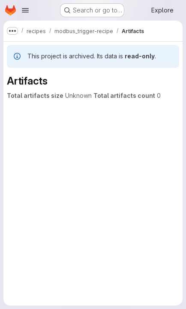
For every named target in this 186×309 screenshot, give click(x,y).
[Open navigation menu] (25, 10)
